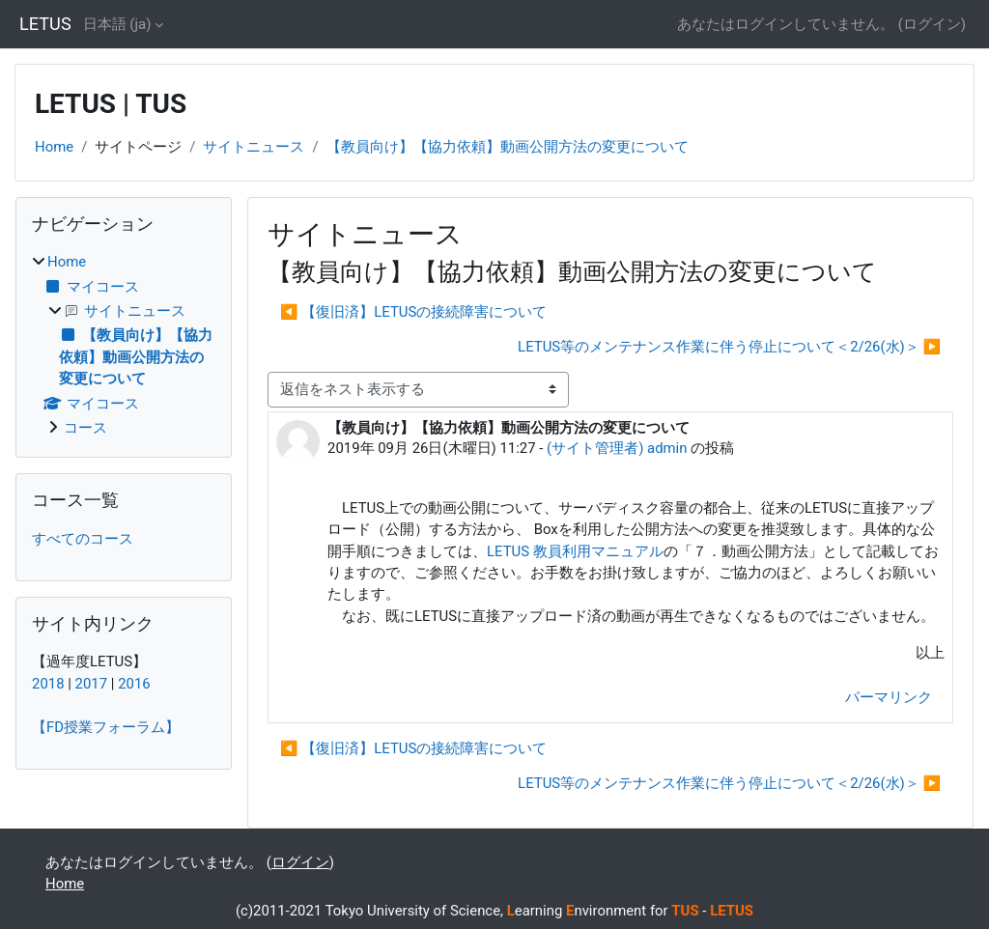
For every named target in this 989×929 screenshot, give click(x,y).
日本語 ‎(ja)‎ (117, 24)
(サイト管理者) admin (617, 448)
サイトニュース (253, 146)
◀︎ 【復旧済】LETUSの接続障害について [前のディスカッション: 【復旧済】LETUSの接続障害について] (413, 312)
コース (85, 427)
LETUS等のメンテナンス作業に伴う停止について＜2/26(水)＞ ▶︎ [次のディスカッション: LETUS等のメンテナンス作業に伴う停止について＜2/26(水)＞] (729, 346)
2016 (134, 683)
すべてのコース (82, 539)
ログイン (932, 24)
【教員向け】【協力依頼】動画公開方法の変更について (507, 146)
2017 (91, 683)
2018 (48, 683)
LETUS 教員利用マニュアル (575, 551)
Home (54, 146)
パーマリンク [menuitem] (888, 697)
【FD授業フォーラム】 (106, 727)
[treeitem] (123, 344)
